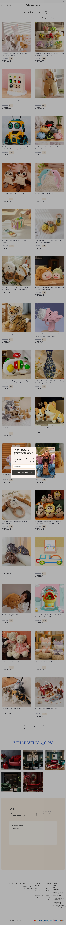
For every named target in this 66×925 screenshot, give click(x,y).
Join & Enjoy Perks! (23, 472)
